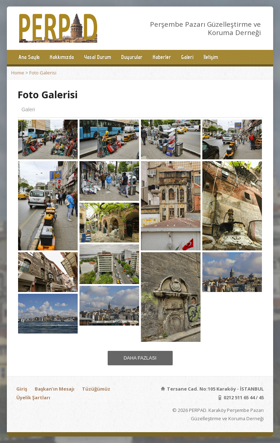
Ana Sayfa (28, 57)
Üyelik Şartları (33, 397)
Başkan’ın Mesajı (54, 389)
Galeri (187, 57)
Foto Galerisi (42, 72)
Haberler (161, 57)
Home (17, 72)
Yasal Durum (97, 57)
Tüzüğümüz (96, 389)
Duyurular (131, 57)
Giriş (21, 389)
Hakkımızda (61, 57)
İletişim (210, 57)
